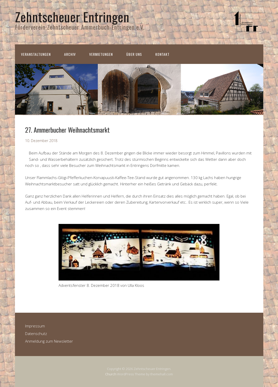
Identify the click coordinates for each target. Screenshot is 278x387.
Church (110, 374)
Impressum (35, 325)
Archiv (70, 54)
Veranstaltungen (36, 54)
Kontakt (162, 54)
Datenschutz (36, 333)
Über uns (134, 54)
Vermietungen (101, 54)
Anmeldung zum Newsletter (49, 341)
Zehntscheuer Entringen (72, 16)
